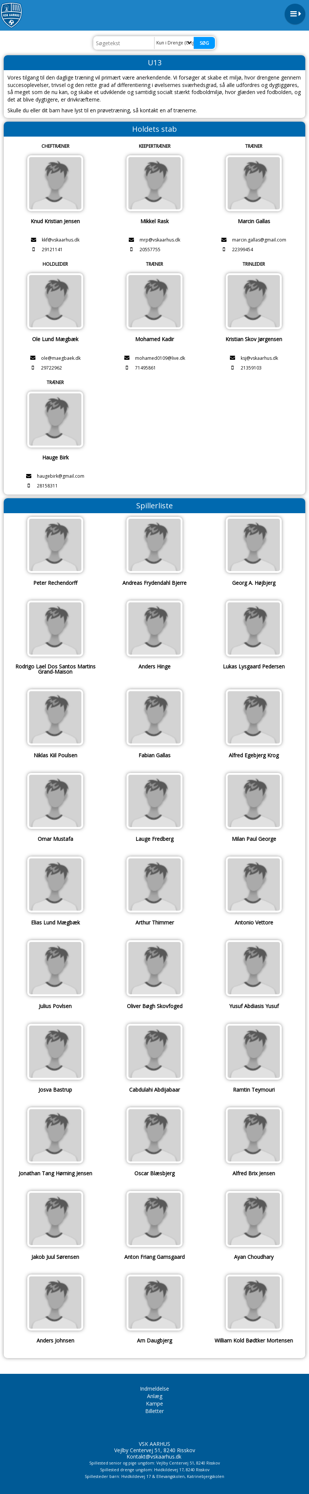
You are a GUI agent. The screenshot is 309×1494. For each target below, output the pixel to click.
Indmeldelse (154, 1388)
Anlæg (154, 1396)
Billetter (154, 1411)
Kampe (154, 1403)
